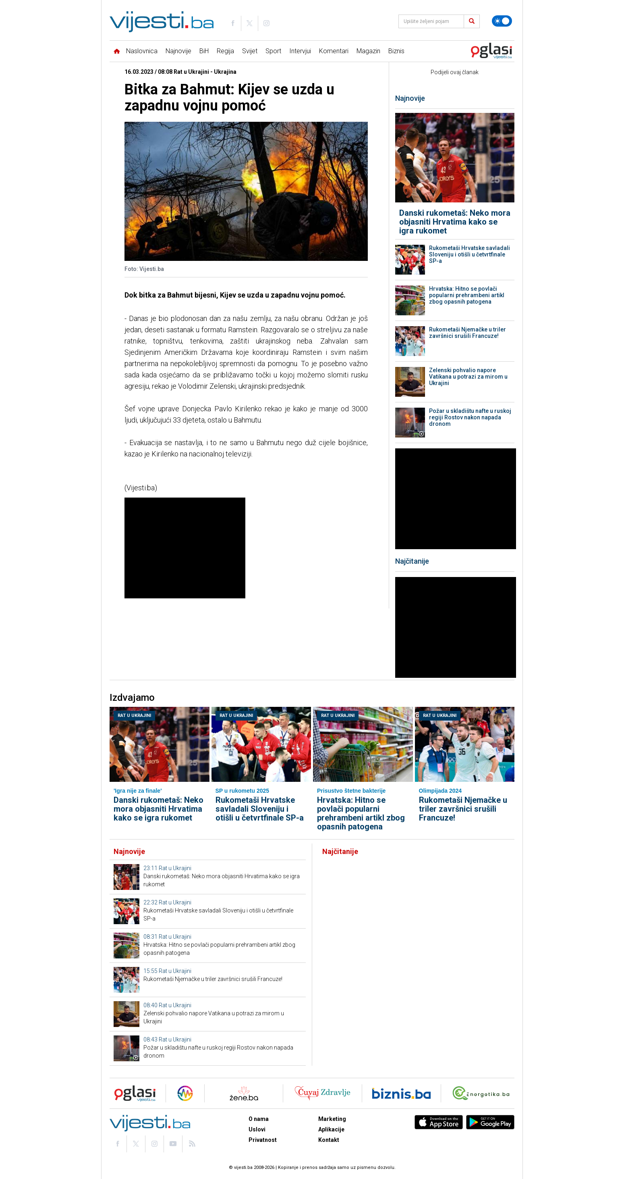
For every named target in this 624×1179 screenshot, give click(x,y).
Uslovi (257, 1129)
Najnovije (178, 51)
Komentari (333, 51)
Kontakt (328, 1140)
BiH (204, 51)
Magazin (368, 51)
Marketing (332, 1119)
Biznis (396, 51)
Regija (225, 51)
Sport (273, 51)
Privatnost (263, 1140)
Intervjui (300, 51)
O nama (259, 1119)
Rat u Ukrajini (134, 715)
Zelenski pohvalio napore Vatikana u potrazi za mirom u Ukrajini (468, 376)
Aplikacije (331, 1129)
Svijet (249, 51)
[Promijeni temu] (502, 21)
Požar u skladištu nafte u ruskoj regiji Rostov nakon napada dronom (470, 417)
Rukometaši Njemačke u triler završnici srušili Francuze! (467, 332)
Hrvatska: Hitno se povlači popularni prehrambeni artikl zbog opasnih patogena (466, 295)
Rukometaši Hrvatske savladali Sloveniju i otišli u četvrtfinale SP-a (469, 254)
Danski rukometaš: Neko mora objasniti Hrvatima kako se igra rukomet (454, 221)
